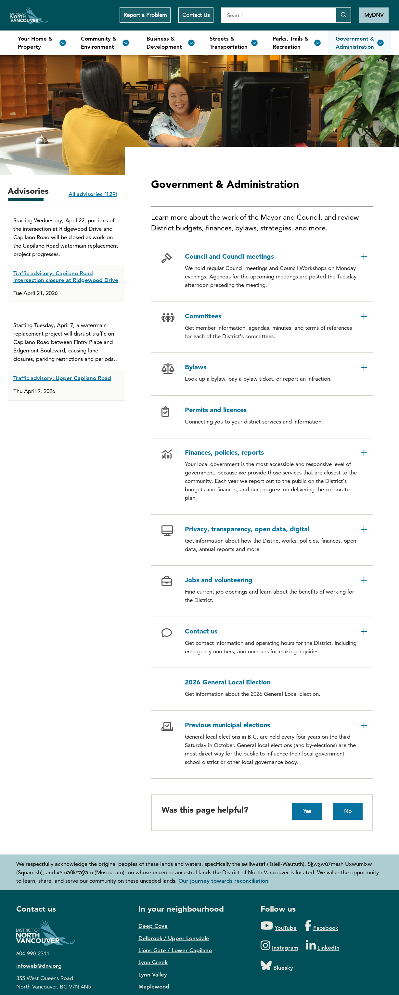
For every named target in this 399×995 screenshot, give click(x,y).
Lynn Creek (153, 962)
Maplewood (153, 986)
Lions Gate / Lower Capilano (175, 950)
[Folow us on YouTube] (279, 926)
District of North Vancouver (48, 933)
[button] (262, 271)
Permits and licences (216, 410)
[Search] (278, 15)
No (348, 811)
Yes (307, 811)
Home (29, 15)
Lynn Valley (152, 974)
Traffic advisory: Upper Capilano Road (62, 378)
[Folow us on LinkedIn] (323, 946)
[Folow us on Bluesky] (277, 966)
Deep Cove (153, 926)
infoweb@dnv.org (39, 966)
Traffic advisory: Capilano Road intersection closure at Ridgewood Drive (65, 276)
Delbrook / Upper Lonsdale (173, 938)
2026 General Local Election (227, 682)
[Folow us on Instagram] (279, 946)
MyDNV (373, 15)
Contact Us (196, 15)
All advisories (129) (93, 194)
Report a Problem (145, 15)
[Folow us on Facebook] (321, 926)
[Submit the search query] (343, 15)
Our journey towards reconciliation (223, 881)
